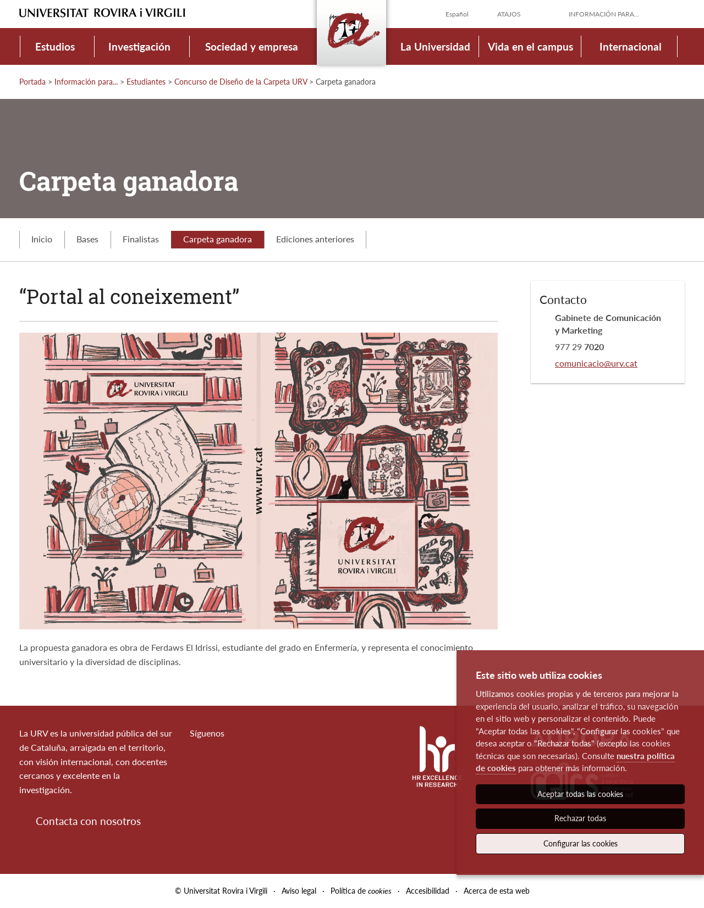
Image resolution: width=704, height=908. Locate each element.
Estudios (55, 46)
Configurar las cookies (580, 843)
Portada (32, 81)
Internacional (631, 46)
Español (457, 14)
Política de (361, 890)
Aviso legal (299, 890)
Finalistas (141, 239)
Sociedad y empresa (251, 46)
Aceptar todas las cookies (580, 794)
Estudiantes (146, 81)
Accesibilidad (427, 890)
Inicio (41, 239)
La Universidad (435, 46)
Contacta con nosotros (88, 821)
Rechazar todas (580, 818)
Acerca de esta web (497, 890)
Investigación (139, 46)
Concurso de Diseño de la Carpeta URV (240, 81)
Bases (87, 239)
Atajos (509, 14)
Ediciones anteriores (315, 239)
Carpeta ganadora (217, 239)
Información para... (604, 14)
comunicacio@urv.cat (596, 363)
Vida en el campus (530, 46)
